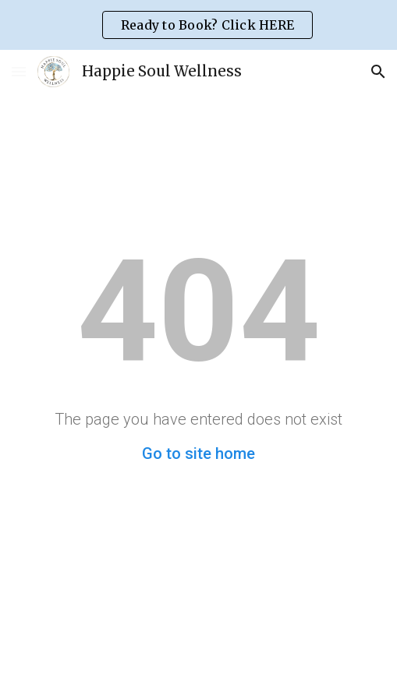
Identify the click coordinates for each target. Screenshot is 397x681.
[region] (198, 25)
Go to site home (198, 453)
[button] (18, 71)
